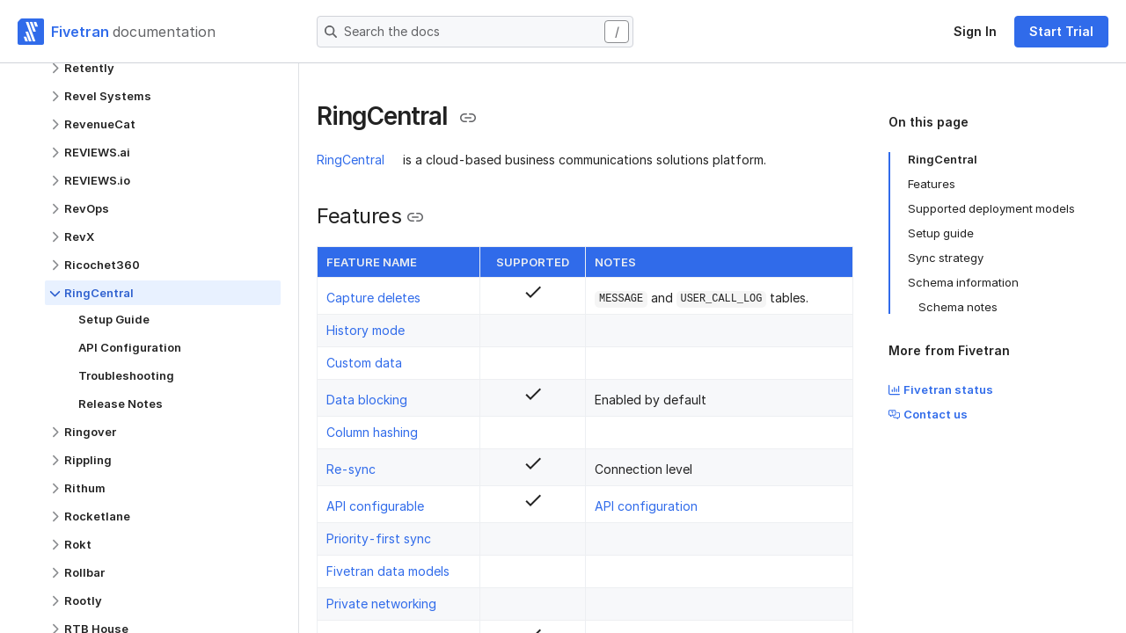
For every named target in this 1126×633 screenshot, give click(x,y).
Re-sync (351, 469)
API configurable (375, 505)
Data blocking (366, 399)
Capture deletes (373, 297)
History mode (365, 330)
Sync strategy (945, 258)
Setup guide (941, 233)
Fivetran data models (388, 571)
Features (931, 184)
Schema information (963, 282)
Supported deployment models (991, 208)
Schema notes (958, 307)
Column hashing (372, 432)
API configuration (646, 505)
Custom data (364, 362)
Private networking (381, 603)
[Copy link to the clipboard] (468, 118)
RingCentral (350, 159)
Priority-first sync (378, 538)
